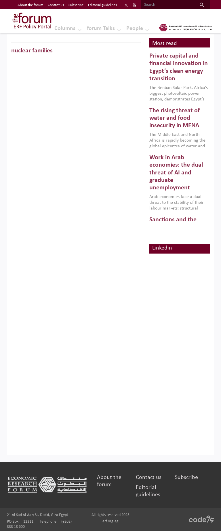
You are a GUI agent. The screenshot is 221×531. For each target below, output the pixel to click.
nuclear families (32, 50)
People (134, 28)
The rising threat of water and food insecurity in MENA (174, 118)
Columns (64, 28)
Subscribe (186, 477)
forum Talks (101, 28)
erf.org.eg (110, 521)
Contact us (148, 477)
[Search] (167, 5)
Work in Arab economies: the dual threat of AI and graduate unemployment (176, 172)
